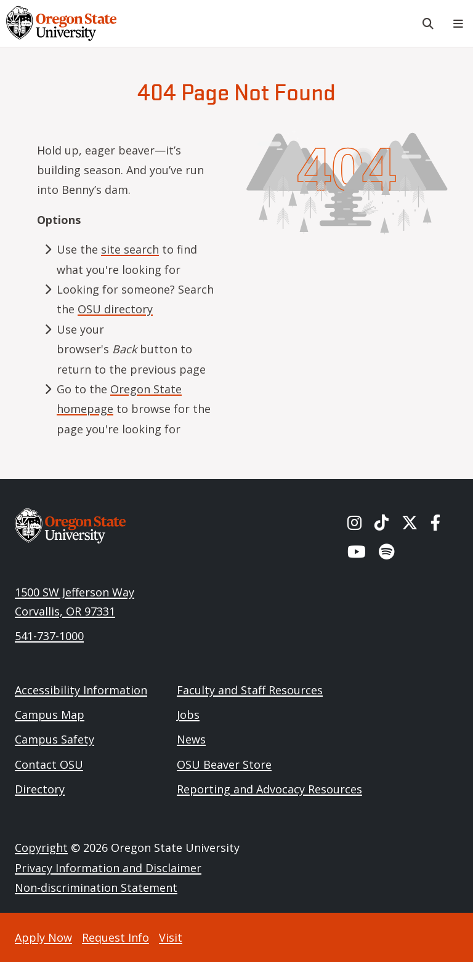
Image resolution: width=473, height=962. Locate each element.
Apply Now (43, 937)
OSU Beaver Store (224, 764)
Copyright (41, 847)
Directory (40, 789)
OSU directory (115, 309)
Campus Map (49, 714)
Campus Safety (54, 739)
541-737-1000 (49, 635)
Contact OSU (49, 764)
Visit (170, 937)
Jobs (188, 714)
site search (130, 249)
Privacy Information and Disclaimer (108, 867)
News (191, 739)
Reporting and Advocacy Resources (269, 789)
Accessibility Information (81, 690)
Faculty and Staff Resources (250, 690)
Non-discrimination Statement (96, 887)
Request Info (115, 937)
